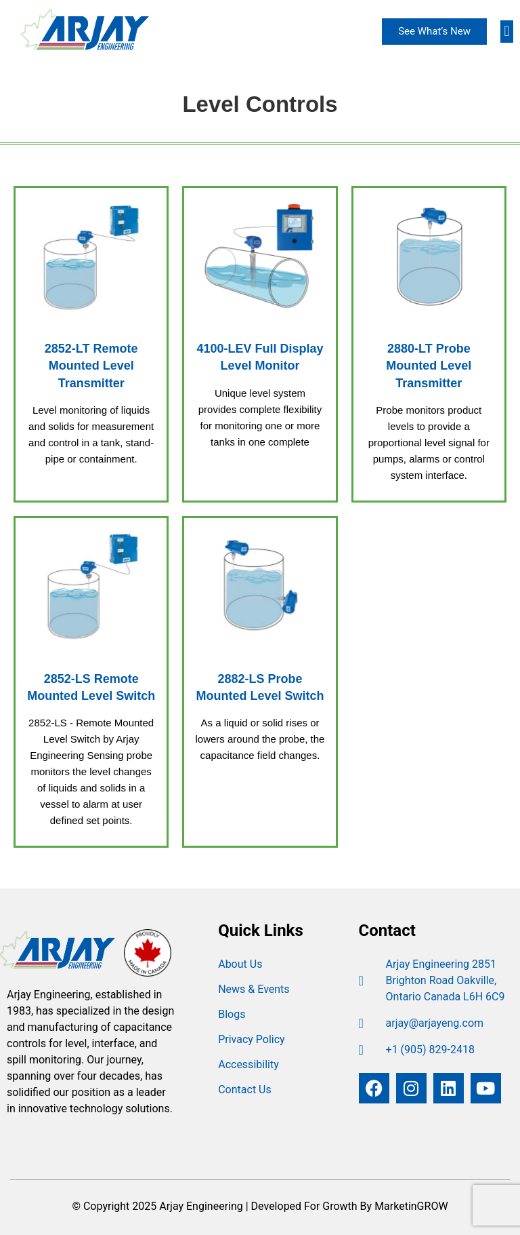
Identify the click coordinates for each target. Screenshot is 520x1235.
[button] (506, 31)
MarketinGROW (411, 1206)
